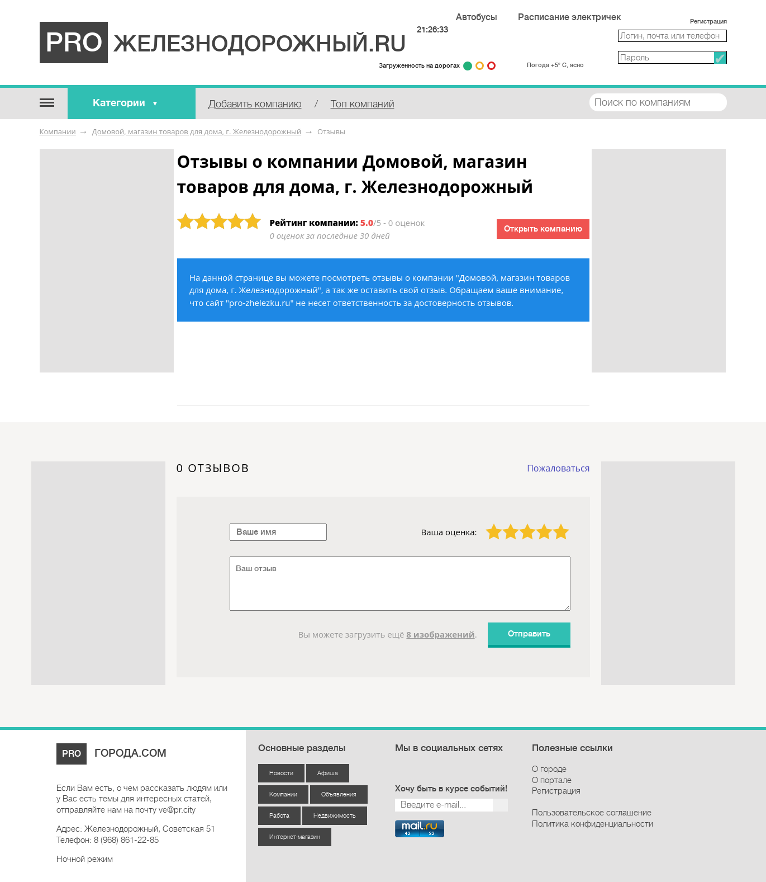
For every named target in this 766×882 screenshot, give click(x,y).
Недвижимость (334, 815)
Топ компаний (362, 104)
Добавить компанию (255, 104)
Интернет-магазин (294, 837)
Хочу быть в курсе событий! (451, 789)
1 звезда (487, 523)
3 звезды (520, 523)
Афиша (327, 773)
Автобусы (476, 17)
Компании (58, 131)
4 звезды (537, 523)
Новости (281, 773)
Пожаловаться (558, 468)
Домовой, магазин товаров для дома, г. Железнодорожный (196, 131)
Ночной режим (84, 859)
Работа (279, 815)
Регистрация (708, 21)
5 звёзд (554, 523)
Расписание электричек (569, 17)
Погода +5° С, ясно (555, 65)
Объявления (338, 794)
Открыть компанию (543, 229)
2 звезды (504, 523)
